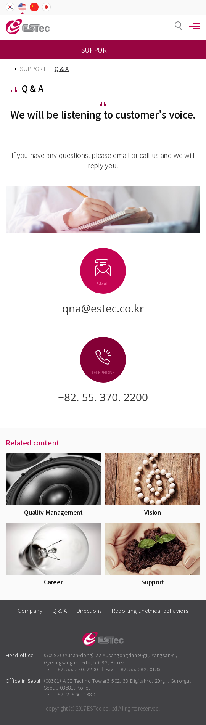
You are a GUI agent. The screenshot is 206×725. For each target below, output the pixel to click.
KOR (10, 8)
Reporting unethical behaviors (150, 610)
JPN (46, 8)
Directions (89, 610)
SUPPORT (33, 68)
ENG (22, 8)
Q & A (59, 610)
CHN (34, 8)
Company (30, 610)
